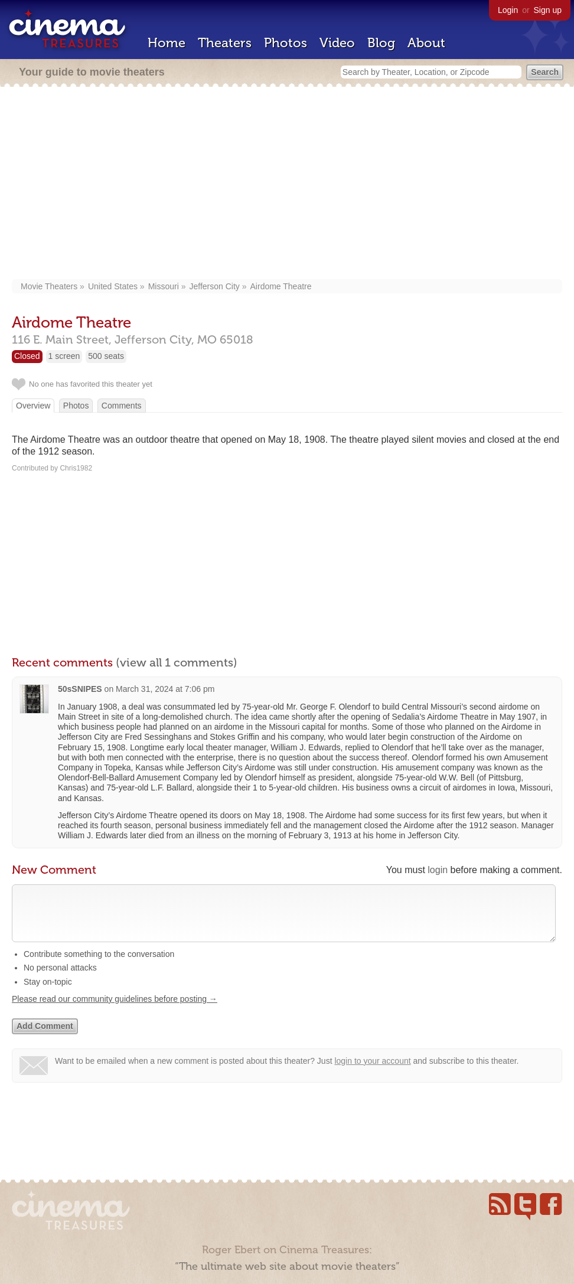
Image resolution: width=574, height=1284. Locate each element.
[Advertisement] (287, 184)
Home (166, 43)
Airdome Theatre (281, 286)
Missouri (163, 286)
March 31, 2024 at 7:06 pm (165, 689)
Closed (27, 356)
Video (337, 43)
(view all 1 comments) (176, 662)
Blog (381, 43)
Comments (122, 405)
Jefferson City (214, 286)
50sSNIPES (80, 689)
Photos (285, 43)
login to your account (372, 1072)
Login (508, 10)
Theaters (225, 43)
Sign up (548, 10)
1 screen (64, 356)
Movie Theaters (49, 286)
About (426, 43)
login (438, 870)
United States (113, 286)
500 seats (106, 356)
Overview (33, 405)
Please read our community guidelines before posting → (114, 1010)
